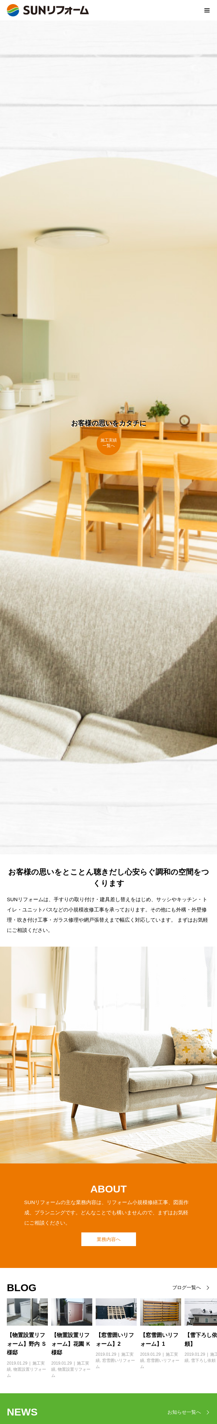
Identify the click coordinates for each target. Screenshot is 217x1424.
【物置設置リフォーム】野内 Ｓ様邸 (26, 1343)
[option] (24, 1338)
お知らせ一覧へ (184, 1412)
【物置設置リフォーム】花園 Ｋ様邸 (71, 1343)
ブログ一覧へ (186, 1287)
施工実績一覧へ (108, 443)
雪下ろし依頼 (203, 1360)
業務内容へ (109, 1239)
